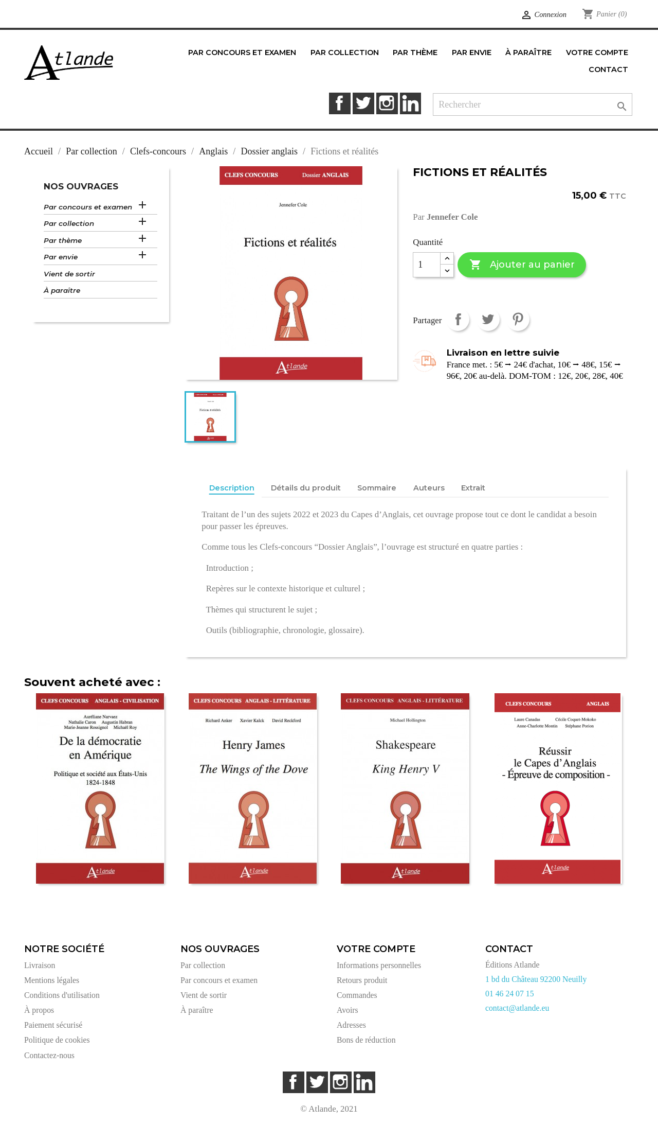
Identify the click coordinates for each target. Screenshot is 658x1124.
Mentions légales (51, 980)
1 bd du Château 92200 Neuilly (536, 979)
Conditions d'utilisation (62, 995)
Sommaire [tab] (376, 488)
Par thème (63, 240)
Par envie (61, 257)
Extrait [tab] (473, 488)
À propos (39, 1010)
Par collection (69, 223)
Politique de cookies (57, 1039)
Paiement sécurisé (53, 1025)
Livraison (39, 965)
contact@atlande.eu (517, 1008)
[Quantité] (427, 265)
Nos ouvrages (81, 186)
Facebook (339, 103)
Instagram (386, 103)
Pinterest (517, 319)
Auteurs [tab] (429, 488)
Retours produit (362, 980)
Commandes (357, 995)
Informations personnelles (379, 965)
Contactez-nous (49, 1055)
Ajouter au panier (522, 264)
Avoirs (347, 1010)
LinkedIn (410, 103)
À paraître (62, 290)
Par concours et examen (88, 207)
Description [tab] (231, 488)
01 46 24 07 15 (509, 993)
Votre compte (376, 949)
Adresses (351, 1025)
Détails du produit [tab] (306, 488)
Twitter (363, 103)
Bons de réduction (366, 1039)
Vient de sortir (69, 274)
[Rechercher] (532, 104)
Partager (457, 319)
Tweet (488, 319)
